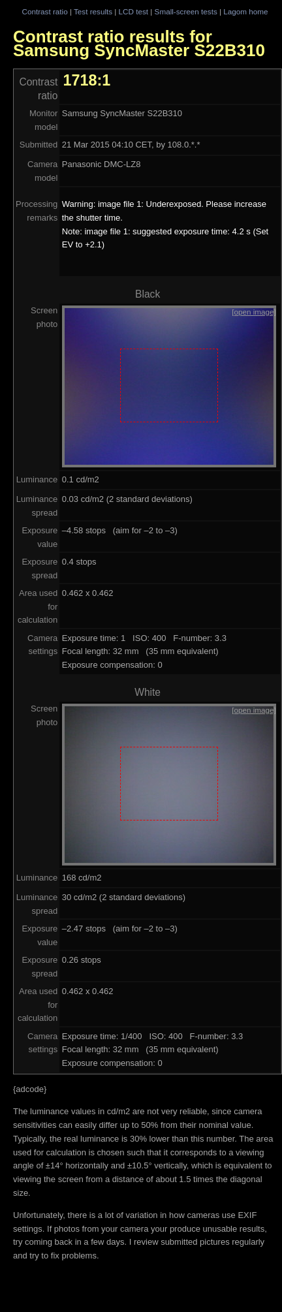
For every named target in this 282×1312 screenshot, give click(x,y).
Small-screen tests (186, 11)
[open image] (254, 311)
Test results (93, 11)
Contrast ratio (44, 11)
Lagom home (245, 11)
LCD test (133, 11)
